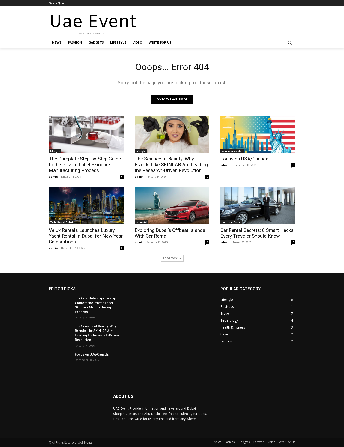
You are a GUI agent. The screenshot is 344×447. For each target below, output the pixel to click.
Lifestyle (55, 151)
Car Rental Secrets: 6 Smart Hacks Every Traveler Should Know (257, 233)
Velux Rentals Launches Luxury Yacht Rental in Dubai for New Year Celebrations (86, 236)
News (217, 442)
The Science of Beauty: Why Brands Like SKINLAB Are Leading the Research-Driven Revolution (171, 164)
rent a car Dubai (231, 222)
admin (53, 176)
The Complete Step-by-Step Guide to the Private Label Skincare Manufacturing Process (85, 164)
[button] (289, 42)
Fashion (230, 442)
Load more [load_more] (172, 258)
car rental (141, 222)
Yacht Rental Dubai (61, 222)
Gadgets (244, 442)
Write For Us (287, 442)
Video (271, 442)
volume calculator (232, 151)
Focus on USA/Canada (244, 159)
